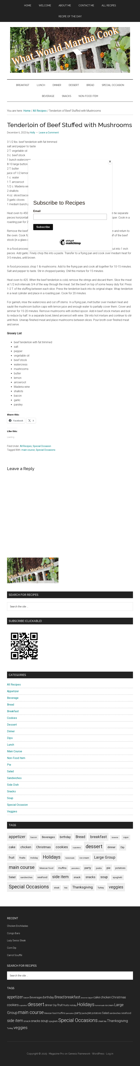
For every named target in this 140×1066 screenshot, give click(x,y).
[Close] (111, 160)
